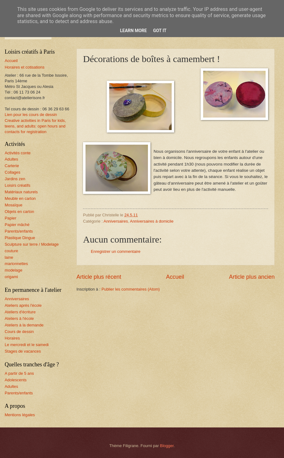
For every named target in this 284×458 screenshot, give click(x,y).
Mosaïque (13, 205)
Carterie (12, 165)
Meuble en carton (20, 198)
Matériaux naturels (21, 192)
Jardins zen (15, 178)
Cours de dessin (19, 331)
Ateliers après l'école (23, 305)
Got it (159, 30)
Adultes (11, 159)
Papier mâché (17, 224)
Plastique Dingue (20, 237)
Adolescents (16, 380)
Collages (12, 172)
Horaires (12, 338)
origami (11, 276)
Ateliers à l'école (19, 318)
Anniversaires (116, 221)
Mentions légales (20, 414)
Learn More (133, 30)
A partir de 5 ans (19, 373)
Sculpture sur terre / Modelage (32, 244)
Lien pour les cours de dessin (31, 114)
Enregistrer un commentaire (115, 251)
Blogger (167, 445)
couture (11, 250)
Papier (10, 218)
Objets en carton (19, 211)
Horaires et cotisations (24, 67)
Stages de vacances (23, 351)
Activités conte (18, 153)
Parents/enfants (19, 231)
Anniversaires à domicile (152, 221)
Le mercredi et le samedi (27, 344)
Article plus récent (98, 277)
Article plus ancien (252, 277)
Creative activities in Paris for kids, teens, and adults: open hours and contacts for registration (35, 126)
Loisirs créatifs (17, 185)
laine (9, 257)
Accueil (175, 277)
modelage (13, 270)
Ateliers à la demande (24, 325)
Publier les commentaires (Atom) (130, 289)
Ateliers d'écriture (20, 312)
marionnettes (16, 263)
